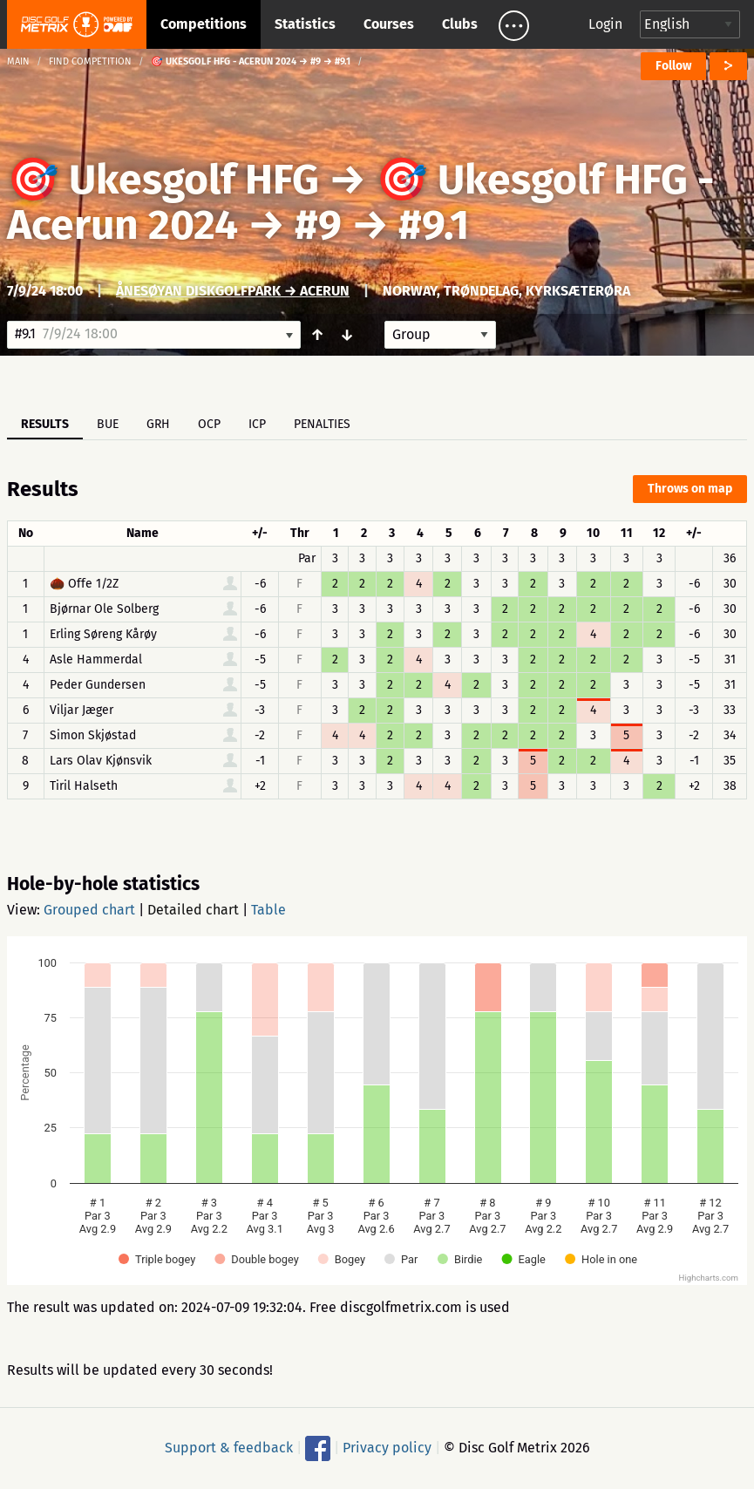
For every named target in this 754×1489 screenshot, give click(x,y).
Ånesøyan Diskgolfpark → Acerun (233, 290)
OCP (209, 424)
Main (18, 61)
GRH (158, 424)
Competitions (203, 24)
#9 (318, 225)
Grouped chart (89, 909)
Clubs (460, 24)
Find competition (90, 61)
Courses (388, 24)
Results (45, 424)
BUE (108, 424)
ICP (257, 424)
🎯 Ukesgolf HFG (163, 179)
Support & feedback (229, 1447)
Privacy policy (387, 1447)
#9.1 (433, 225)
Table (268, 909)
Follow (673, 65)
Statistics (305, 24)
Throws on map (690, 488)
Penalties (322, 424)
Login (605, 24)
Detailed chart (193, 909)
